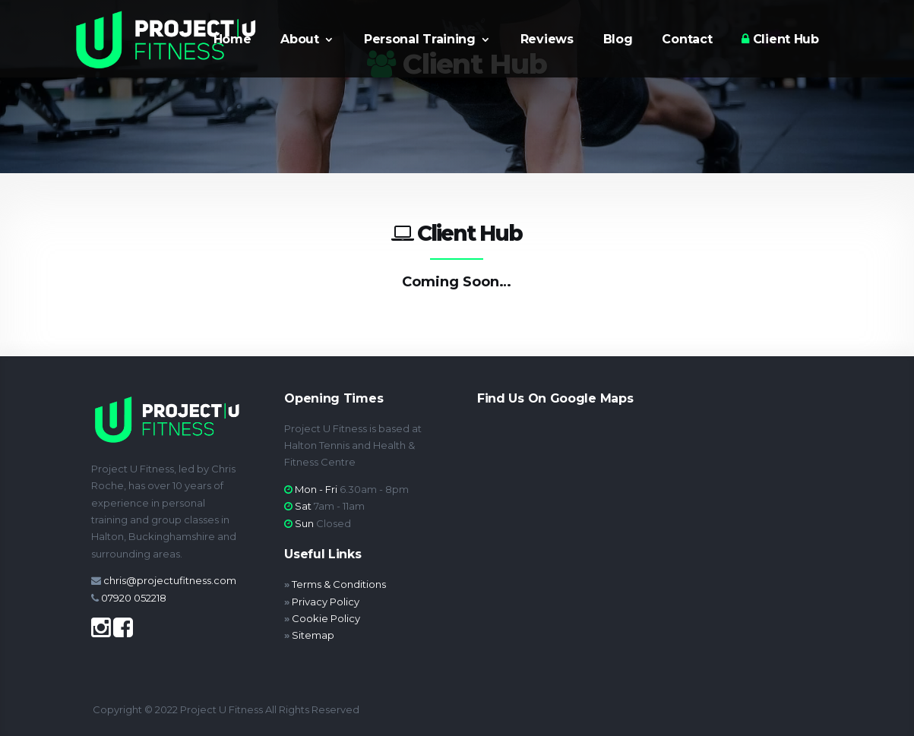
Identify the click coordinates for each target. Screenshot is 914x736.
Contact (687, 40)
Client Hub (780, 39)
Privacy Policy (325, 601)
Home (232, 40)
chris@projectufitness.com (169, 580)
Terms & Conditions (339, 584)
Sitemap (313, 635)
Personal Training (420, 40)
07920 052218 (133, 598)
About (299, 40)
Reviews (547, 40)
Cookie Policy (326, 618)
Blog (618, 40)
